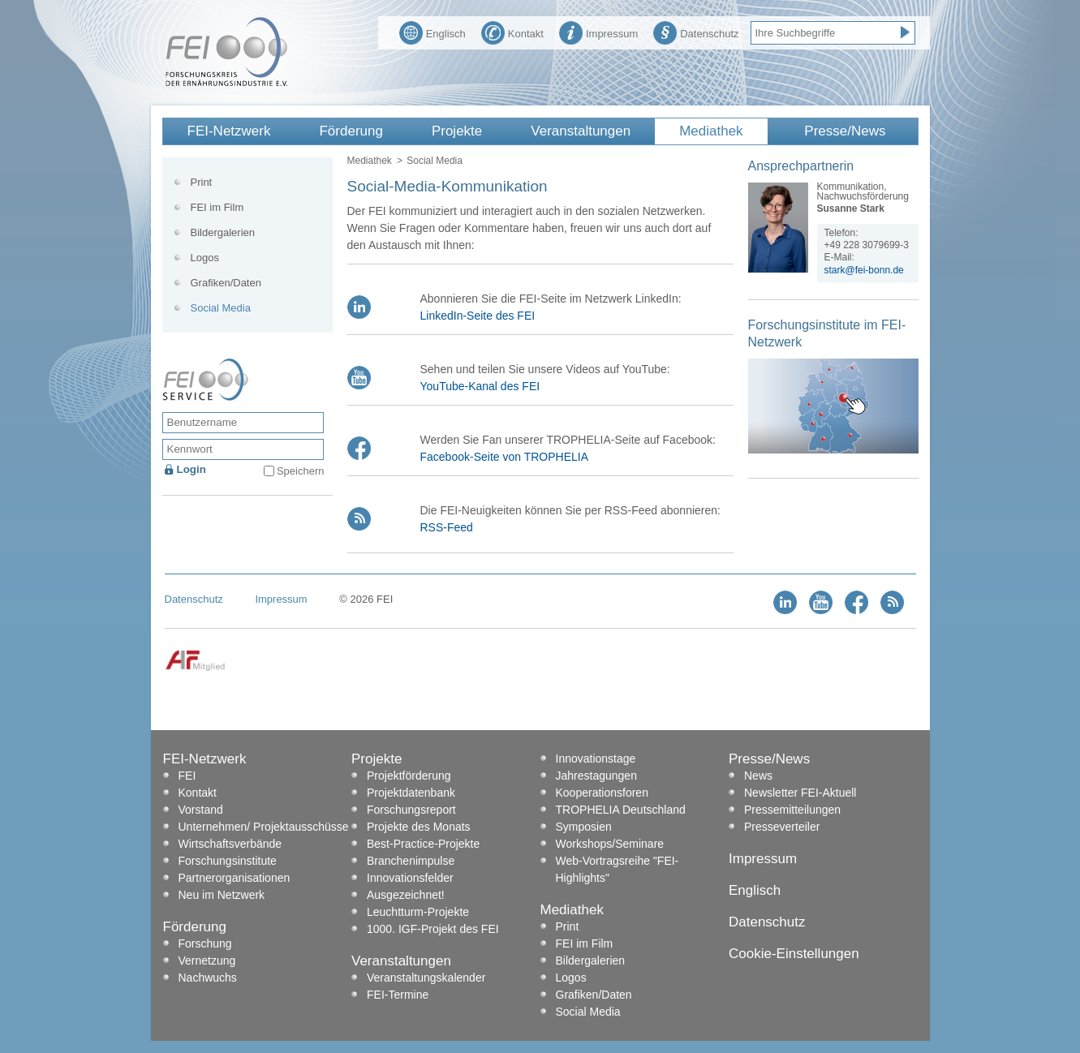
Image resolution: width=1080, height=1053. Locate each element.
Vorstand (201, 809)
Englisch (432, 31)
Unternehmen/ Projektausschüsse (264, 826)
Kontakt (512, 31)
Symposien (584, 826)
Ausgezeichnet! (406, 894)
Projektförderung (409, 775)
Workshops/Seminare (610, 843)
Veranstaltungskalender (426, 977)
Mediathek (710, 131)
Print (202, 182)
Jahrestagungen (596, 775)
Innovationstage (596, 758)
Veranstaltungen (580, 131)
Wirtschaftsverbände (230, 843)
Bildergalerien (223, 232)
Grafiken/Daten (226, 283)
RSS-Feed (446, 527)
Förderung (350, 131)
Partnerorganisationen (234, 877)
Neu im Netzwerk (222, 894)
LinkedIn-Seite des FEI (478, 315)
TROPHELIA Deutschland (621, 809)
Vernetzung (207, 960)
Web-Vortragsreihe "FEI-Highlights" (617, 869)
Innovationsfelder (410, 877)
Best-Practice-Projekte (423, 843)
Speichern (301, 471)
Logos (205, 257)
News (758, 775)
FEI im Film (217, 207)
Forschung (205, 943)
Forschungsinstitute (228, 860)
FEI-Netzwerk (229, 131)
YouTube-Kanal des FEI (480, 386)
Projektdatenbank (411, 792)
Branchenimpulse (410, 860)
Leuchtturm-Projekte (418, 911)
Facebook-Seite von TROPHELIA (504, 456)
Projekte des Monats (419, 826)
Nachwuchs (208, 977)
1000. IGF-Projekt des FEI (433, 928)
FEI (187, 775)
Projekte (457, 131)
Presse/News (844, 131)
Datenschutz (695, 31)
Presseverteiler (782, 826)
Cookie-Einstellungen (794, 953)
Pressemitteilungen (792, 809)
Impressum (598, 31)
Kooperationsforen (602, 792)
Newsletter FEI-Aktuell (800, 792)
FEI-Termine (397, 994)
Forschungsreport (411, 809)
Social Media (221, 308)
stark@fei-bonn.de (864, 270)
